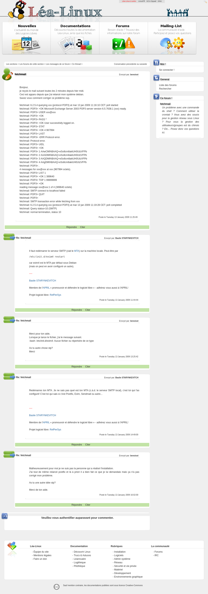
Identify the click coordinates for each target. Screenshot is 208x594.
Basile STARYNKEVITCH (126, 238)
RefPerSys (55, 295)
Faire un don (40, 559)
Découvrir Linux (82, 551)
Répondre (71, 227)
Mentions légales (42, 555)
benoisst (134, 74)
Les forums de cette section (31, 64)
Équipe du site (41, 551)
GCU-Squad (151, 1)
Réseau (118, 562)
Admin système (122, 559)
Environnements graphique (128, 576)
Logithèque (80, 562)
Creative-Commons (134, 585)
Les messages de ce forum (58, 64)
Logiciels (118, 555)
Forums (159, 551)
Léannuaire (80, 559)
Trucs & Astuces (82, 555)
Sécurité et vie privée (125, 566)
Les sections (11, 64)
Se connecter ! (166, 70)
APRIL (46, 287)
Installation (119, 551)
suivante (143, 64)
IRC (157, 555)
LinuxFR (141, 1)
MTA (76, 251)
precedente (131, 64)
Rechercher (165, 88)
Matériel (118, 569)
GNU (160, 1)
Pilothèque (79, 566)
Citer (82, 227)
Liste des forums (168, 85)
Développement (122, 573)
